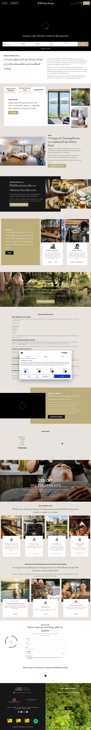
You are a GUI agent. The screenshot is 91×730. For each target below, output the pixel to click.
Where (4, 43)
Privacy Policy (18, 708)
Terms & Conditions (21, 707)
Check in (23, 43)
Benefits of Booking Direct (32, 707)
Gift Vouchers (14, 3)
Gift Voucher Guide (26, 708)
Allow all (62, 376)
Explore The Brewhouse (77, 262)
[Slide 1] (21, 163)
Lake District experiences (45, 301)
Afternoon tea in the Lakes (19, 204)
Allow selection (45, 376)
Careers (14, 707)
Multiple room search (45, 48)
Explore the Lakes (57, 553)
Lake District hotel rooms (57, 166)
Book (86, 3)
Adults (51, 43)
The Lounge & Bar (34, 553)
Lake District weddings (56, 417)
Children (66, 43)
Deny (29, 376)
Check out (38, 43)
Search (83, 44)
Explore (50, 262)
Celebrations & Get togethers (79, 553)
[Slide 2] (22, 163)
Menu (4, 3)
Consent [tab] (28, 356)
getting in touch (22, 344)
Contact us (9, 707)
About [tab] (63, 356)
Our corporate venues (11, 553)
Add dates (23, 45)
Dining (9, 253)
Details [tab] (45, 356)
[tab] (11, 90)
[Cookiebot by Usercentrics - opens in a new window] (62, 353)
